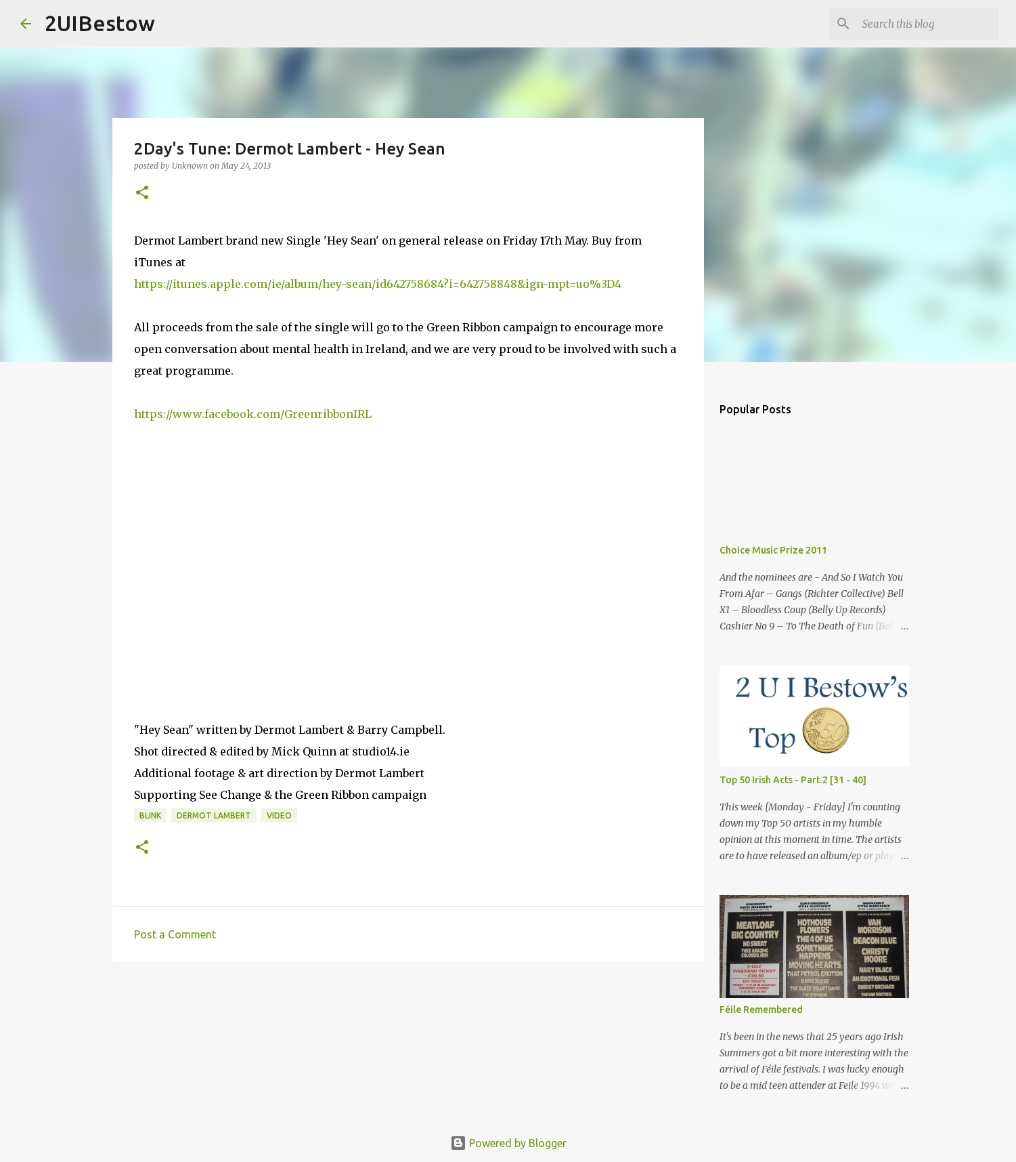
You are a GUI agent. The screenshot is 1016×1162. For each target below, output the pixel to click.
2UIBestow (100, 23)
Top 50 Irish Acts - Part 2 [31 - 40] (793, 779)
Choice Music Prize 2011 (773, 550)
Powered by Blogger (508, 1143)
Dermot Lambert (214, 815)
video (279, 815)
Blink (150, 815)
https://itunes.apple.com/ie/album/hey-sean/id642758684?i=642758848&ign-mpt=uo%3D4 (377, 284)
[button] (142, 193)
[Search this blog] (928, 23)
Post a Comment (175, 934)
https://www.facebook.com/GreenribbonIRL (253, 414)
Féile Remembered (761, 1009)
